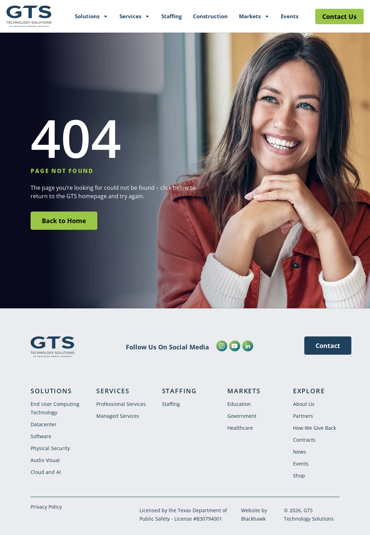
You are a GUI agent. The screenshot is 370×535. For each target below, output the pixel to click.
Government (242, 416)
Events (289, 16)
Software (41, 436)
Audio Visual (45, 460)
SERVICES (112, 391)
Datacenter (44, 424)
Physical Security (50, 448)
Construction (210, 16)
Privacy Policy (46, 506)
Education (239, 404)
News (299, 451)
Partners (303, 416)
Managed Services (117, 416)
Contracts (304, 439)
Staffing (171, 16)
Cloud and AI (46, 472)
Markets (254, 16)
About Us (303, 404)
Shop (299, 475)
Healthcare (240, 427)
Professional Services (121, 404)
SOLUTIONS (51, 391)
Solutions (91, 16)
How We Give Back (314, 427)
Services (134, 16)
